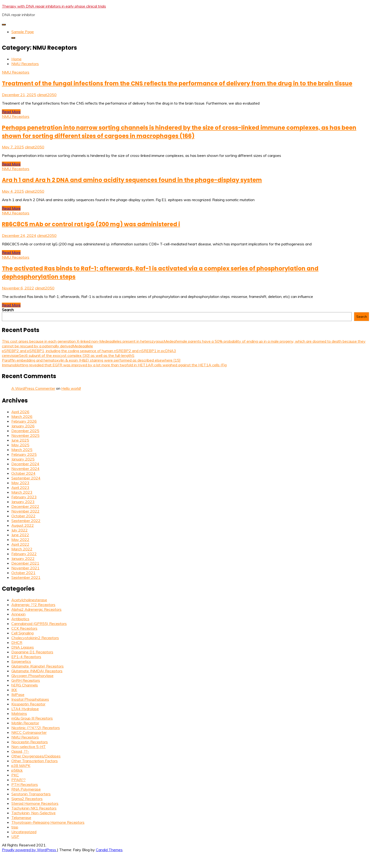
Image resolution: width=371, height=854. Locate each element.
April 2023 (20, 487)
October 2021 (23, 572)
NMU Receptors (15, 72)
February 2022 (24, 553)
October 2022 (23, 515)
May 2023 (20, 482)
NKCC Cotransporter (29, 732)
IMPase (17, 694)
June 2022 (20, 534)
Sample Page (22, 31)
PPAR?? (18, 779)
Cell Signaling (22, 633)
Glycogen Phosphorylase (32, 675)
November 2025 (25, 435)
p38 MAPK (20, 765)
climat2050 (47, 94)
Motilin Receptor (25, 723)
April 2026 (20, 411)
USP (15, 836)
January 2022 (23, 558)
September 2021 (25, 577)
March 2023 (21, 492)
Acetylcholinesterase (29, 599)
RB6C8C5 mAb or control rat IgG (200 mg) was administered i (91, 224)
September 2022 (25, 520)
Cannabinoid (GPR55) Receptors (39, 623)
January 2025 (23, 459)
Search (8, 309)
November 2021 (25, 568)
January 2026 (23, 426)
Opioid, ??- (20, 751)
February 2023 (24, 497)
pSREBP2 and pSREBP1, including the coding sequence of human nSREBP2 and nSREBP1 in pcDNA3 (89, 350)
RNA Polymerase (26, 789)
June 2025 (20, 440)
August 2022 (22, 525)
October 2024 (23, 473)
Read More (11, 111)
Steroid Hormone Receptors (34, 803)
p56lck (17, 770)
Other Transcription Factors (34, 760)
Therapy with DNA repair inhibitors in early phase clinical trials (54, 6)
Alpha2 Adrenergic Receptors (36, 609)
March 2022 (21, 549)
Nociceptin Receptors (29, 741)
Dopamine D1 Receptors (32, 652)
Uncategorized (23, 831)
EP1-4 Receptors (26, 656)
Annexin (18, 614)
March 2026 (21, 416)
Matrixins (19, 713)
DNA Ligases (22, 647)
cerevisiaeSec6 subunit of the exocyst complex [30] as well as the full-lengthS (68, 355)
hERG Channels (24, 685)
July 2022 (19, 530)
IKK (14, 689)
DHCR (16, 642)
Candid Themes (109, 849)
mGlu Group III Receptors (32, 718)
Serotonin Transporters (31, 794)
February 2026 (24, 421)
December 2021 (25, 563)
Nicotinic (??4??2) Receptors (35, 727)
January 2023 (23, 501)
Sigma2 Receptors (27, 798)
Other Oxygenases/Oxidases (36, 756)
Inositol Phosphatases (30, 699)
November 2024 (25, 468)
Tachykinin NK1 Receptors (34, 808)
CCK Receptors (24, 628)
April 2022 (20, 544)
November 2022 (25, 511)
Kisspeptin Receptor (28, 704)
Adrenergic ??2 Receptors (33, 604)
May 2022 (20, 539)
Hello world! (71, 388)
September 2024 (25, 478)
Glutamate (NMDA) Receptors (36, 670)
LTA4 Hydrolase (25, 708)
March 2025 (21, 449)
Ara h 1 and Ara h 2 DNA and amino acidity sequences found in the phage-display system (132, 180)
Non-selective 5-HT (28, 746)
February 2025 (24, 454)
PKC (15, 775)
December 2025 (25, 430)
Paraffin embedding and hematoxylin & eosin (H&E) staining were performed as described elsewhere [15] (91, 360)
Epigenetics (21, 661)
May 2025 (20, 444)
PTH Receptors (24, 784)
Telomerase (21, 817)
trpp (14, 827)
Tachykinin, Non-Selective (33, 812)
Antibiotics (20, 618)
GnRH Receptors (25, 680)
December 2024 (25, 463)
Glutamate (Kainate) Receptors (37, 666)
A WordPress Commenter (33, 388)
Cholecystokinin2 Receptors (35, 637)
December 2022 (25, 506)
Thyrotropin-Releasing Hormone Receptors (47, 822)
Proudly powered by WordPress (29, 849)
